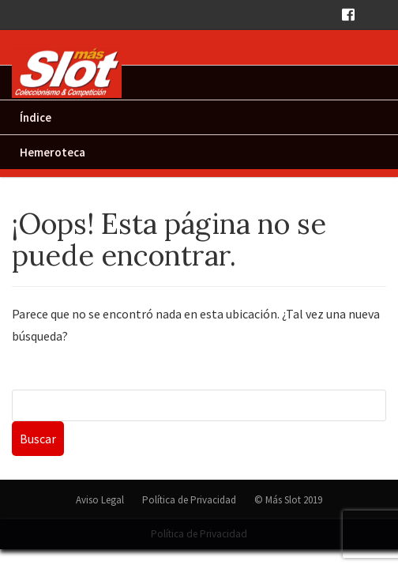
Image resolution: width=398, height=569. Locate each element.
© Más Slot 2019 (288, 500)
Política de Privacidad (189, 500)
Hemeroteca (52, 152)
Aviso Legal (100, 500)
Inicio (34, 82)
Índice (35, 117)
